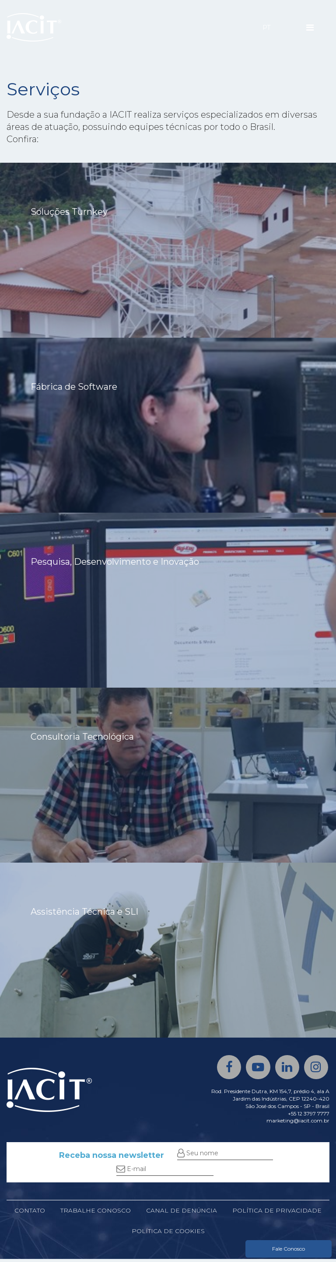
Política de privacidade (277, 1213)
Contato (29, 1213)
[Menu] (310, 27)
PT (266, 27)
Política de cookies (168, 1234)
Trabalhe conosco (95, 1213)
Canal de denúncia (181, 1213)
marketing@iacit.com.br (297, 1122)
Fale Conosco (288, 1248)
